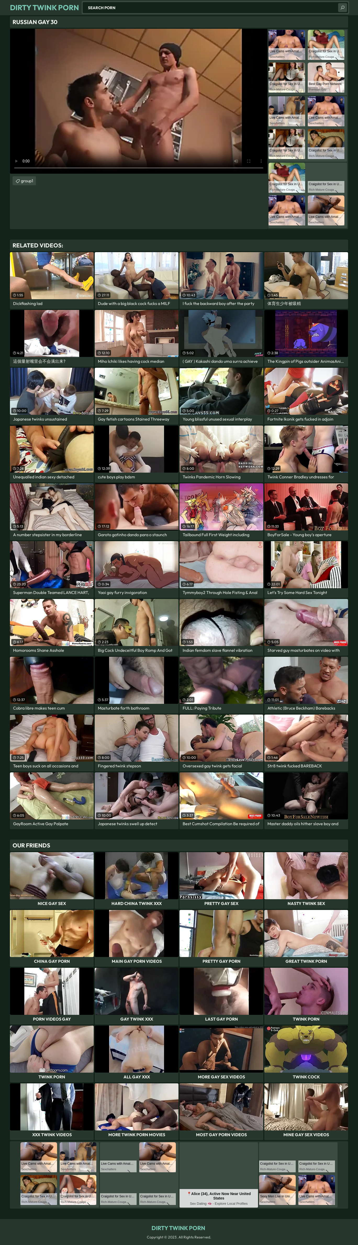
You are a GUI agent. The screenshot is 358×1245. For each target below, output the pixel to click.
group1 (27, 180)
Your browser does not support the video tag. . (138, 101)
